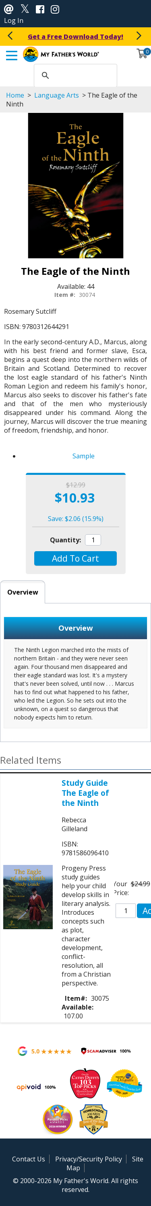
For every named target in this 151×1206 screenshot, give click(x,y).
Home (15, 95)
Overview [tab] (22, 592)
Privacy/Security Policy (88, 1159)
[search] (74, 75)
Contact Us (28, 1159)
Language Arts (57, 95)
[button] (75, 558)
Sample (83, 456)
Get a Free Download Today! (75, 36)
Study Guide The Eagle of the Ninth (85, 793)
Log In (13, 20)
